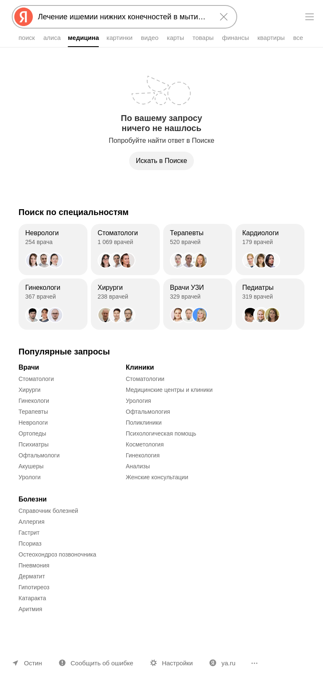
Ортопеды (32, 433)
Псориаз (30, 543)
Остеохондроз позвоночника (57, 554)
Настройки (177, 663)
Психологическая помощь (161, 433)
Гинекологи (34, 400)
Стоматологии (145, 379)
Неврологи (33, 422)
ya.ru (228, 663)
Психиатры (33, 444)
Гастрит (29, 532)
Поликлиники (144, 422)
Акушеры (31, 466)
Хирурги (29, 389)
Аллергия (32, 521)
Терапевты (33, 411)
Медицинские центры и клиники (169, 389)
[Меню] (309, 16)
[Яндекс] (23, 17)
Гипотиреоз (34, 587)
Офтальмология (148, 411)
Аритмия (30, 609)
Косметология (145, 444)
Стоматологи (36, 379)
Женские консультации (157, 477)
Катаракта (32, 598)
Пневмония (34, 565)
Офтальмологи (39, 455)
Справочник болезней (48, 510)
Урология (138, 400)
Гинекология (143, 455)
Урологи (30, 477)
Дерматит (32, 576)
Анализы (138, 466)
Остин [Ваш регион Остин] (33, 663)
